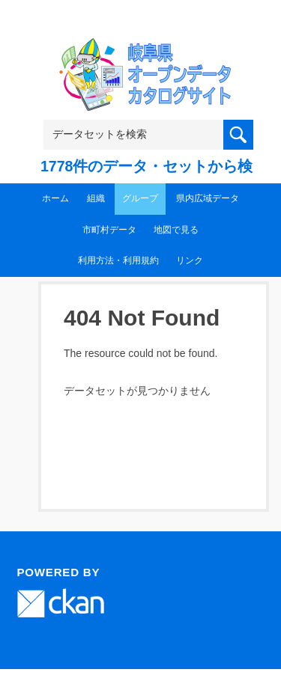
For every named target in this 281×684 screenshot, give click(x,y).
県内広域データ (207, 198)
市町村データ (109, 230)
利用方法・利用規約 (118, 260)
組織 (96, 198)
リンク (189, 260)
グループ (140, 198)
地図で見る (176, 230)
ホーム (55, 198)
